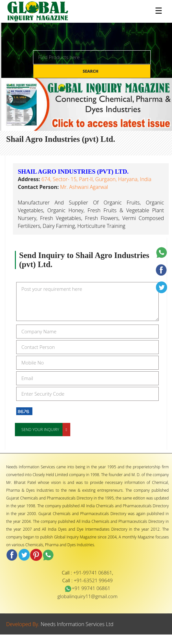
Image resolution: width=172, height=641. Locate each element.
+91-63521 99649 (93, 580)
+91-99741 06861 (92, 572)
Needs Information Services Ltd (77, 624)
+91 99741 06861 (87, 588)
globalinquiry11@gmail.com (87, 596)
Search (91, 71)
